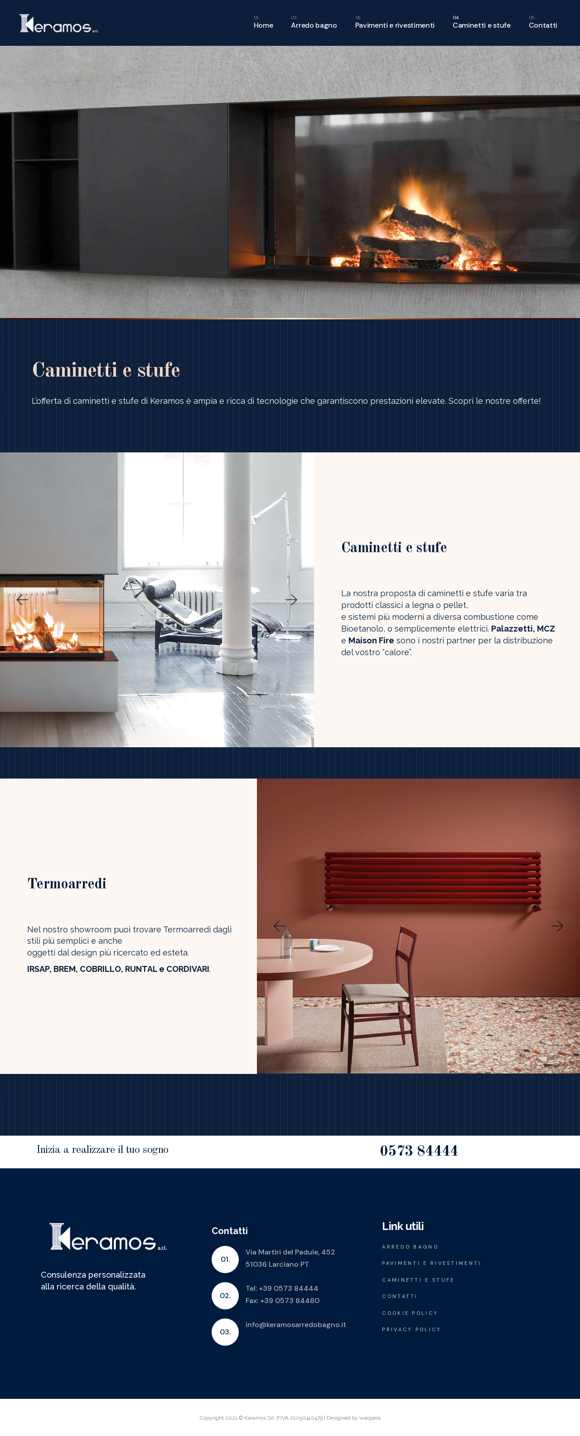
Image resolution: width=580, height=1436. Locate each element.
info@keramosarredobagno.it (296, 1324)
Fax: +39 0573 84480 (282, 1300)
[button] (22, 600)
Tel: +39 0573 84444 (282, 1288)
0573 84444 (419, 1152)
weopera (370, 1418)
